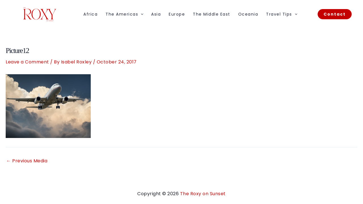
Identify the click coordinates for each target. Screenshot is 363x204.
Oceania (248, 14)
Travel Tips (281, 14)
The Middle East (211, 14)
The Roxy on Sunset (203, 193)
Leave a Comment (27, 62)
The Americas (124, 14)
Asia (156, 14)
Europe (177, 14)
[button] (335, 14)
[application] (140, 14)
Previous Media (26, 161)
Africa (90, 14)
